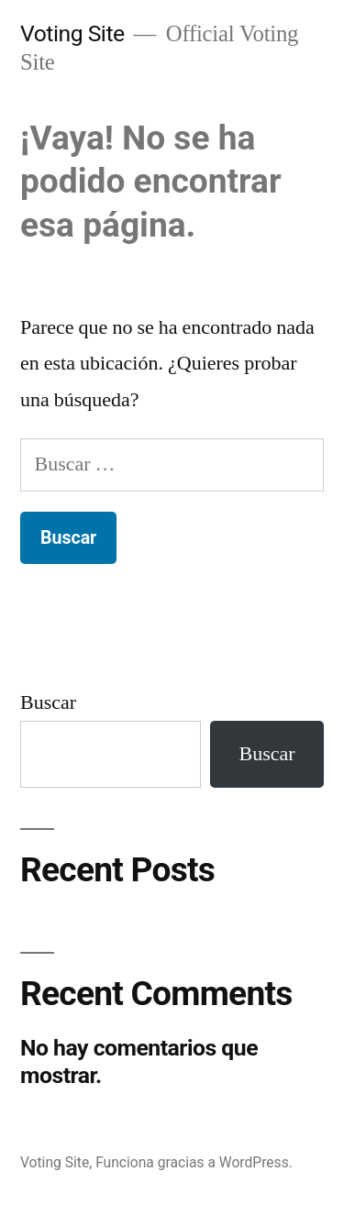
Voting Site (72, 33)
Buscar (48, 702)
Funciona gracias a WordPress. (194, 1162)
